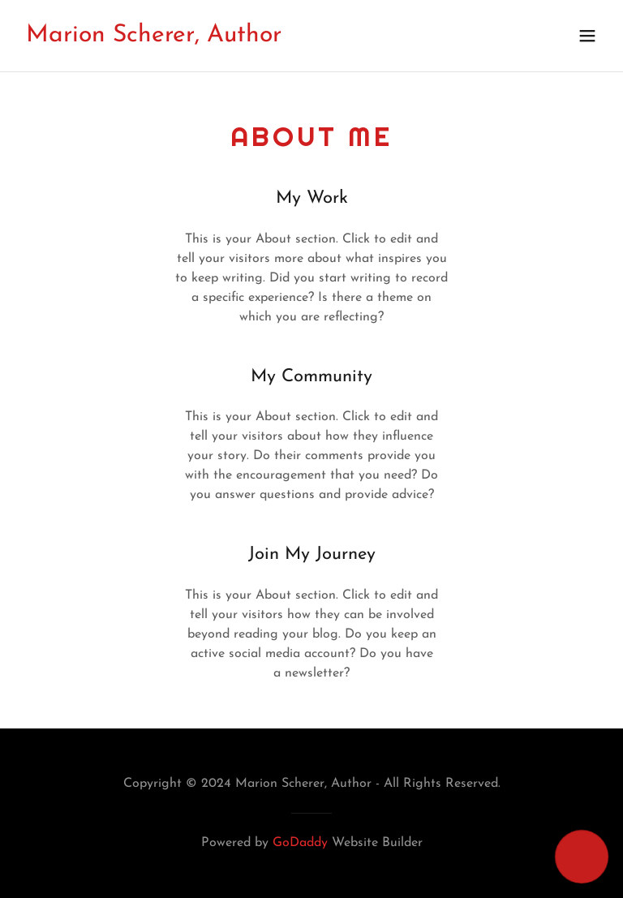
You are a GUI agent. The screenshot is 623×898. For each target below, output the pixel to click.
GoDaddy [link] (300, 842)
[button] (587, 35)
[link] (153, 38)
